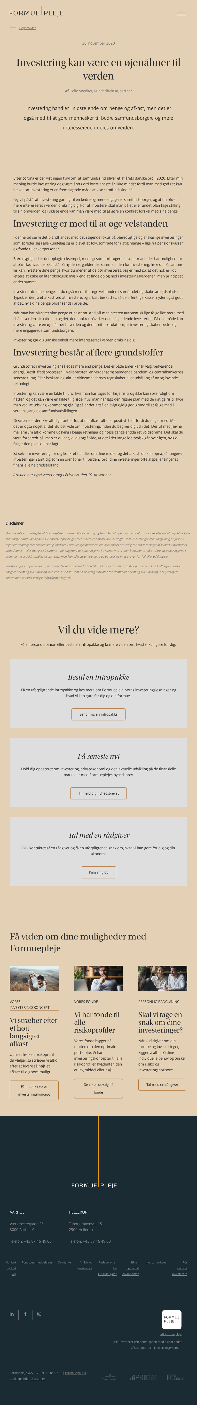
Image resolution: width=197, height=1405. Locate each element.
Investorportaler (155, 1262)
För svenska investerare (179, 1268)
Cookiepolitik (19, 1379)
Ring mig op (98, 872)
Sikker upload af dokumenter (130, 1268)
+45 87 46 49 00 (38, 1241)
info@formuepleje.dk (57, 578)
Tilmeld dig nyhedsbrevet (98, 793)
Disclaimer (38, 1379)
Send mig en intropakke (98, 714)
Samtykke (64, 1262)
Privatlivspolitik (75, 1373)
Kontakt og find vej (11, 1268)
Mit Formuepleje (170, 1334)
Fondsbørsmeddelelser (37, 1262)
